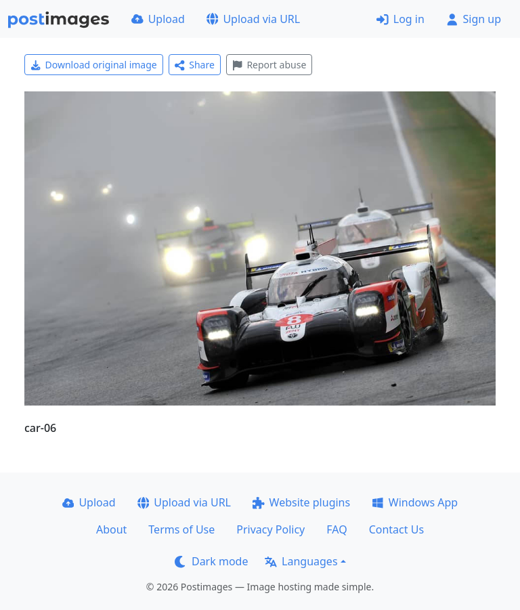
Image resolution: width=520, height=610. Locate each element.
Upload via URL (253, 19)
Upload (158, 19)
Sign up (473, 19)
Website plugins (301, 502)
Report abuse (269, 64)
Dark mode (211, 561)
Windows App (415, 502)
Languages (301, 561)
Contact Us (396, 529)
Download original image (93, 64)
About (111, 529)
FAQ (336, 529)
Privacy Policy (270, 529)
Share (195, 64)
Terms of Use (181, 529)
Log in (400, 19)
